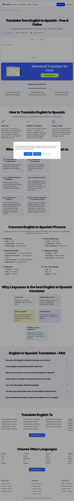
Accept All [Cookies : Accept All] (28, 154)
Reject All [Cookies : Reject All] (37, 154)
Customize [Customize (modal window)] (46, 154)
